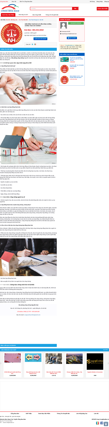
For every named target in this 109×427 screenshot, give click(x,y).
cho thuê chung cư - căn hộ (36, 19)
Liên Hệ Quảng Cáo (81, 413)
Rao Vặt (14, 1)
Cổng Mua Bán (4, 1)
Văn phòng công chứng (17, 58)
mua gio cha (8, 416)
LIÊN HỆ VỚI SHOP (40, 38)
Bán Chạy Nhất (37, 15)
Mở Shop (92, 1)
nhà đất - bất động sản (11, 19)
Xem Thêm (105, 349)
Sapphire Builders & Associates (95, 372)
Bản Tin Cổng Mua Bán (26, 1)
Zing (35, 44)
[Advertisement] (28, 328)
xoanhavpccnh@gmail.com (69, 33)
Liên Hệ (96, 413)
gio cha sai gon (16, 416)
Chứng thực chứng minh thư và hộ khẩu (22, 284)
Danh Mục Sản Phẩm (8, 15)
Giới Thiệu (29, 413)
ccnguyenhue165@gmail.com (32, 315)
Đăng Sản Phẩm (103, 8)
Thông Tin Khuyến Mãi (52, 15)
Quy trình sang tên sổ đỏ (24, 63)
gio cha (2, 416)
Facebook (101, 423)
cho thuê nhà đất (23, 19)
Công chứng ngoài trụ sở (17, 197)
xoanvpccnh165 (66, 31)
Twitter (32, 44)
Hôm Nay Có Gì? (23, 14)
